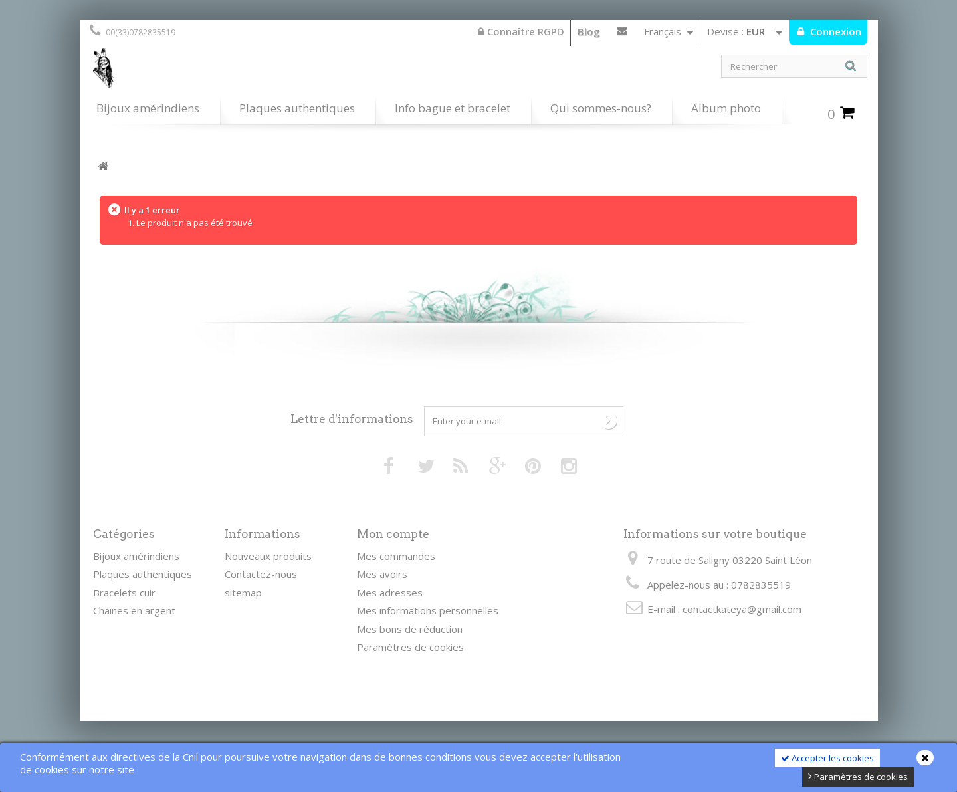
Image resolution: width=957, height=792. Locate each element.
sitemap (243, 592)
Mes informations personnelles (427, 610)
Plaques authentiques (297, 108)
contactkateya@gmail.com (742, 609)
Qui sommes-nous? (600, 108)
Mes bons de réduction (410, 629)
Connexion (834, 31)
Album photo (726, 108)
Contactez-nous (622, 34)
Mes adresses (390, 592)
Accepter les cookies (827, 758)
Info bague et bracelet (452, 108)
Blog (589, 31)
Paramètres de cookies (858, 777)
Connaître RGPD (521, 31)
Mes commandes (396, 556)
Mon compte (393, 534)
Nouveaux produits (268, 556)
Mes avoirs (382, 574)
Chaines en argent (134, 610)
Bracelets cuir (124, 592)
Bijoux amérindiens (147, 108)
